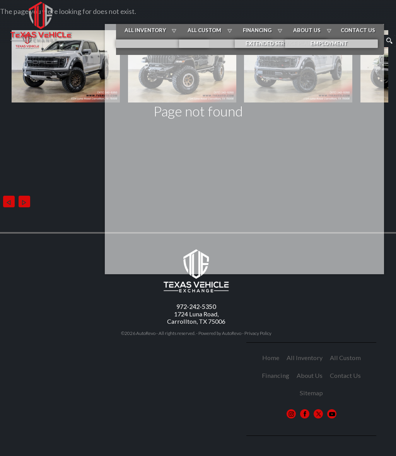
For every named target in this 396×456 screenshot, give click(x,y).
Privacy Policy (257, 333)
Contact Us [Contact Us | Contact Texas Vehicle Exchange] (372, 18)
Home (270, 357)
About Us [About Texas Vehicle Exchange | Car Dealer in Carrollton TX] (325, 18)
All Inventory (176, 18)
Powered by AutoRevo (219, 333)
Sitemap (311, 392)
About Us (310, 375)
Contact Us (345, 375)
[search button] (389, 41)
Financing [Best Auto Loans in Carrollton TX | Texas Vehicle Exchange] (280, 18)
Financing (275, 375)
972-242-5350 (196, 306)
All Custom (231, 18)
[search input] (367, 41)
